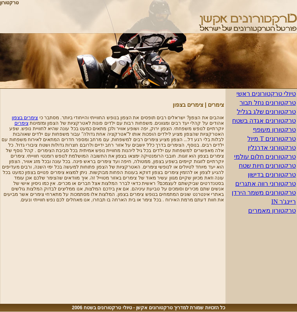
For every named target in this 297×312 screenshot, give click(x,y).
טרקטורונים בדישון (272, 174)
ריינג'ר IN (283, 201)
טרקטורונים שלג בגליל (266, 111)
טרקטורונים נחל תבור (268, 102)
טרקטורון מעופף (274, 129)
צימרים (21, 123)
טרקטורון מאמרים (272, 210)
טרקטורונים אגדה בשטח (264, 120)
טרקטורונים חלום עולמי (265, 156)
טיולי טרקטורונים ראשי (266, 93)
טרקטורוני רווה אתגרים (265, 183)
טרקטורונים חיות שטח (267, 165)
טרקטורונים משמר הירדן (264, 192)
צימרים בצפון (25, 117)
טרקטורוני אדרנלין (272, 147)
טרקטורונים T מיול (271, 138)
